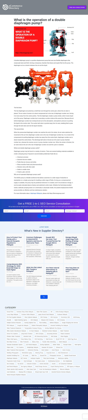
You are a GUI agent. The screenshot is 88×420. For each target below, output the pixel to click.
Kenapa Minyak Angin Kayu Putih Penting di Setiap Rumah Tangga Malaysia (72, 241)
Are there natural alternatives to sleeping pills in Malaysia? (52, 270)
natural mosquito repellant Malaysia (14, 246)
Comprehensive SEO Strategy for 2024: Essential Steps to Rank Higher (14, 267)
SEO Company (49, 246)
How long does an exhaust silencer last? (72, 269)
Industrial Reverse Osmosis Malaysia (32, 245)
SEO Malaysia (10, 271)
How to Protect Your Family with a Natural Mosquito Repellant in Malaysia (14, 241)
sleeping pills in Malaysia (51, 275)
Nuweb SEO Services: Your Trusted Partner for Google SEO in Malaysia (53, 241)
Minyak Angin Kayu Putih (71, 246)
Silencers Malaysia (70, 273)
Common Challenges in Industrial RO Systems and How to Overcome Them (34, 240)
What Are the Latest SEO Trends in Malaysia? (34, 269)
